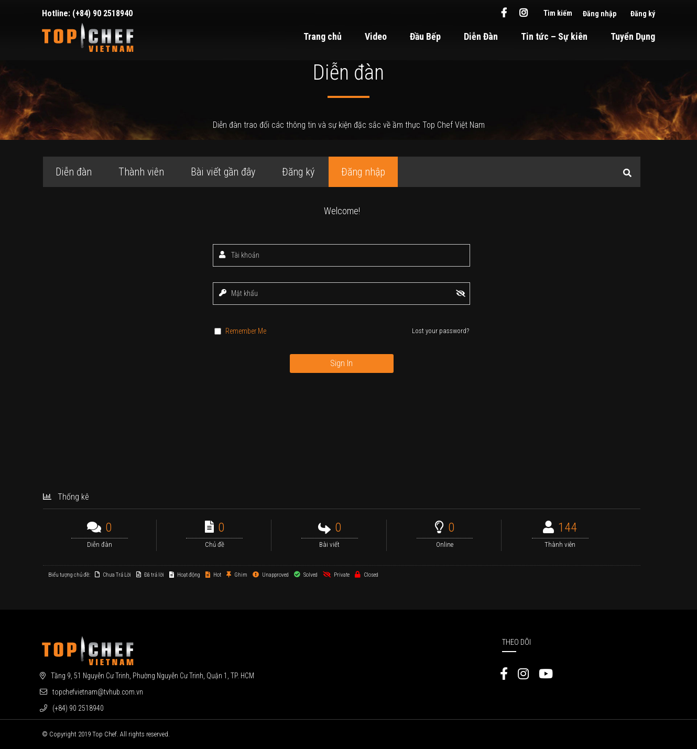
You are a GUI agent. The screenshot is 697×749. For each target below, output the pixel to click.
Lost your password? (440, 331)
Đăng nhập (599, 13)
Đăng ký (642, 13)
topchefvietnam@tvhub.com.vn (97, 692)
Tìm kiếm (557, 13)
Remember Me (245, 331)
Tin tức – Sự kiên (554, 36)
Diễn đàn (74, 172)
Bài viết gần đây (223, 172)
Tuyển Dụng (633, 36)
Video (376, 36)
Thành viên (141, 172)
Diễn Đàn (481, 36)
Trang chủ (322, 36)
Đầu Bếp (425, 36)
